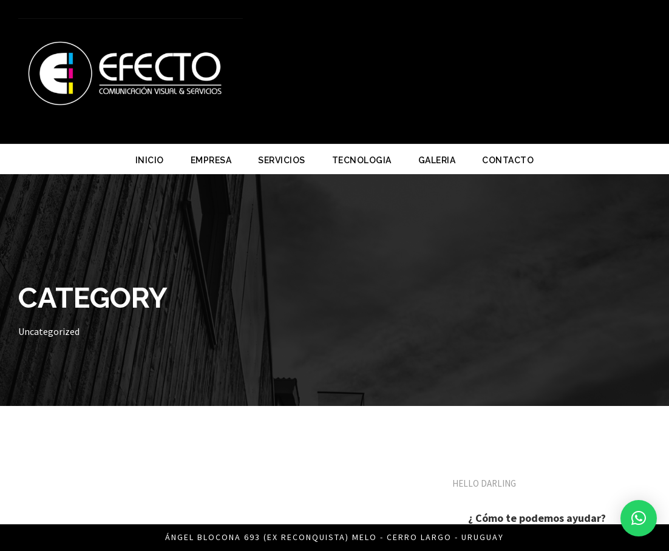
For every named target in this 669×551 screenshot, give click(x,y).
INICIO (149, 160)
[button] (638, 518)
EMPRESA (211, 160)
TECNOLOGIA (362, 160)
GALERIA (437, 160)
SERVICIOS (281, 160)
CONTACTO (508, 160)
